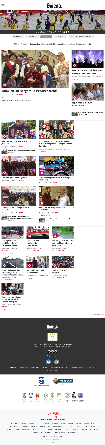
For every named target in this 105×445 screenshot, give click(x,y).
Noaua (66, 429)
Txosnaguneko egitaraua (81, 37)
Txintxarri (34, 432)
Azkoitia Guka (13, 426)
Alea (38, 424)
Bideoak (46, 37)
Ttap (60, 436)
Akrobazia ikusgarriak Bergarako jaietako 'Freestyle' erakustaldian (12, 272)
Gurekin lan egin (52, 371)
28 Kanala (71, 432)
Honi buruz (13, 367)
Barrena (25, 426)
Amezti (46, 424)
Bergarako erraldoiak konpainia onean (35, 271)
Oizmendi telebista (80, 429)
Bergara (22, 95)
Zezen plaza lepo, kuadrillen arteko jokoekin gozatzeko (9, 243)
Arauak (45, 367)
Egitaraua (60, 37)
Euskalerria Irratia (55, 426)
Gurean (52, 436)
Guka (17, 429)
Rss (67, 367)
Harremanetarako (57, 367)
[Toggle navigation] (3, 5)
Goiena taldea (91, 367)
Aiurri (31, 424)
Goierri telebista (90, 426)
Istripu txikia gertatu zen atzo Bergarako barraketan (56, 178)
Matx (45, 436)
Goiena (77, 426)
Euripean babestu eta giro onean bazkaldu (15, 208)
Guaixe (9, 429)
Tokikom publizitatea (52, 440)
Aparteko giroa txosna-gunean (14, 177)
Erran (42, 426)
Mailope (58, 429)
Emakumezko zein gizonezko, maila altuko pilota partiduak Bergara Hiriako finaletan (55, 143)
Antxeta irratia (67, 424)
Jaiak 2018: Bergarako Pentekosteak (29, 91)
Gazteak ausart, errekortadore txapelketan (33, 243)
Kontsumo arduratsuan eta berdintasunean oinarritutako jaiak (11, 299)
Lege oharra (24, 367)
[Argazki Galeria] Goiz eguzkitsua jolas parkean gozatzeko (21, 151)
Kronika (49, 429)
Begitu (34, 426)
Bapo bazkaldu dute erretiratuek (82, 104)
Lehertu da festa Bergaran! (59, 271)
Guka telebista (28, 429)
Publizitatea (35, 367)
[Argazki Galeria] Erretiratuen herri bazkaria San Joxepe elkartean (90, 113)
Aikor (23, 424)
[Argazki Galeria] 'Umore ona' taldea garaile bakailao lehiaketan (58, 220)
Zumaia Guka (60, 432)
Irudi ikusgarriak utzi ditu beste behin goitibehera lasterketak (62, 243)
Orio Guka (94, 429)
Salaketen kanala (77, 367)
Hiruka (39, 429)
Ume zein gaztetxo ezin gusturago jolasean (16, 142)
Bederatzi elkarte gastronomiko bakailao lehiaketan (56, 208)
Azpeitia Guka (89, 424)
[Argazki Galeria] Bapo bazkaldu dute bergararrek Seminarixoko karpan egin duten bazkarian (20, 218)
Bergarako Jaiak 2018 (52, 31)
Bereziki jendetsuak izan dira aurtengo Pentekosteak (87, 72)
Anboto (55, 424)
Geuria (69, 426)
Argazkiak (32, 37)
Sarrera (17, 37)
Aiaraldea (14, 424)
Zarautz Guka (46, 432)
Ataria (78, 424)
